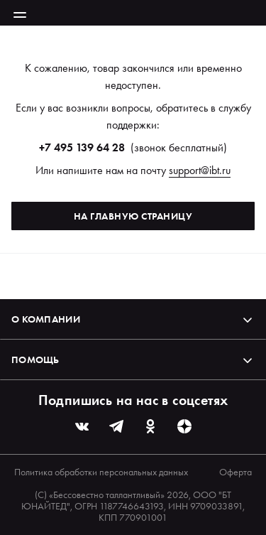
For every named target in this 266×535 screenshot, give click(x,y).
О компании (133, 319)
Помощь (133, 359)
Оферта (235, 471)
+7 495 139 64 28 (82, 147)
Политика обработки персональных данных (101, 471)
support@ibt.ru (200, 170)
